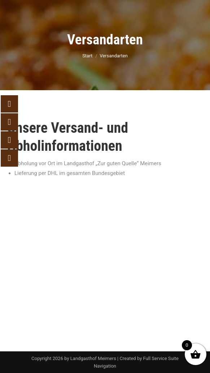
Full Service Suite (161, 358)
